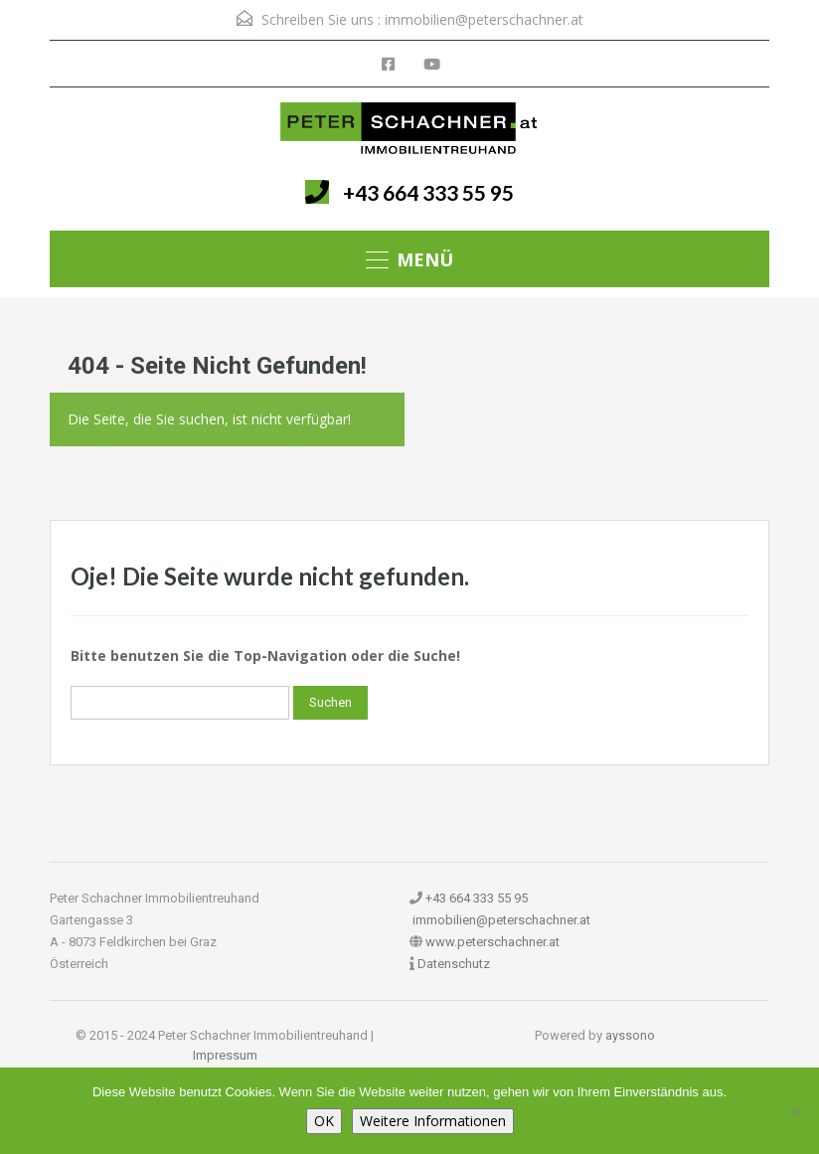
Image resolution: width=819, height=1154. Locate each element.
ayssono (630, 1035)
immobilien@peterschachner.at (484, 19)
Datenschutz (453, 963)
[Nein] (794, 1111)
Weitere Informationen (433, 1120)
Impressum (225, 1055)
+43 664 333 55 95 (428, 192)
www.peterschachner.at (492, 941)
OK (324, 1120)
